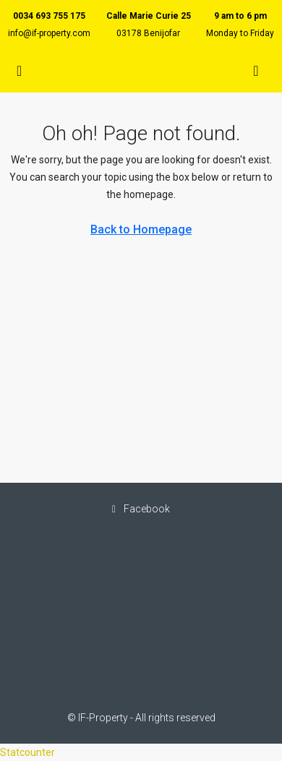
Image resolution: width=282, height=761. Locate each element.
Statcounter (27, 752)
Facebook (141, 509)
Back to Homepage (141, 229)
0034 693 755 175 (49, 16)
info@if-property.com (49, 33)
